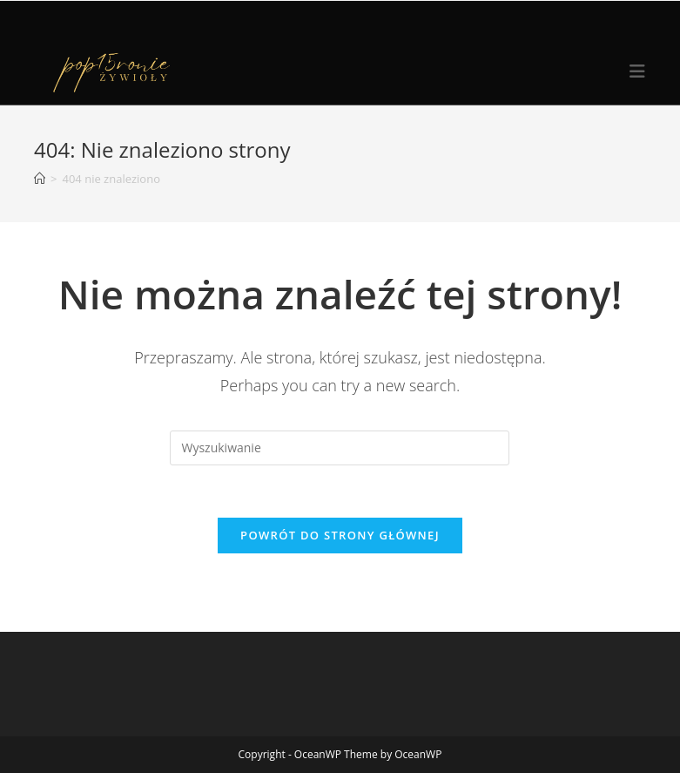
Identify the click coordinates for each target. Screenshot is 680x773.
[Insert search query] (339, 448)
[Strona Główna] (39, 178)
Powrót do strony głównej (340, 535)
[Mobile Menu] (638, 71)
